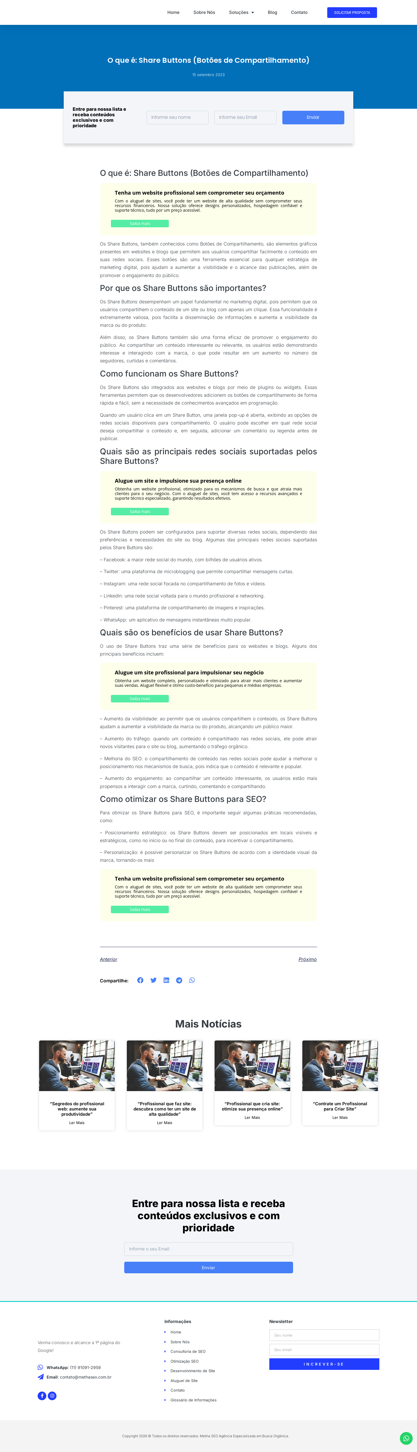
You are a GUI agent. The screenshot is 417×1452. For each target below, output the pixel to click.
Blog (272, 12)
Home (173, 12)
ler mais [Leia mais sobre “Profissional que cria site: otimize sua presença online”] (252, 1117)
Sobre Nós (204, 12)
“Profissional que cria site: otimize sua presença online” (252, 1106)
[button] (140, 980)
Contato (299, 12)
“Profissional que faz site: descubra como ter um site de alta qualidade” (164, 1109)
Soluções (241, 13)
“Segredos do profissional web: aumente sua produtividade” (77, 1109)
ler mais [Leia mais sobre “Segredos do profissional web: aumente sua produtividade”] (77, 1123)
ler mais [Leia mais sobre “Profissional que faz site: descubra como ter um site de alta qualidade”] (164, 1123)
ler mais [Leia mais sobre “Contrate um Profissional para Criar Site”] (340, 1117)
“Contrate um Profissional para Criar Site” (340, 1106)
